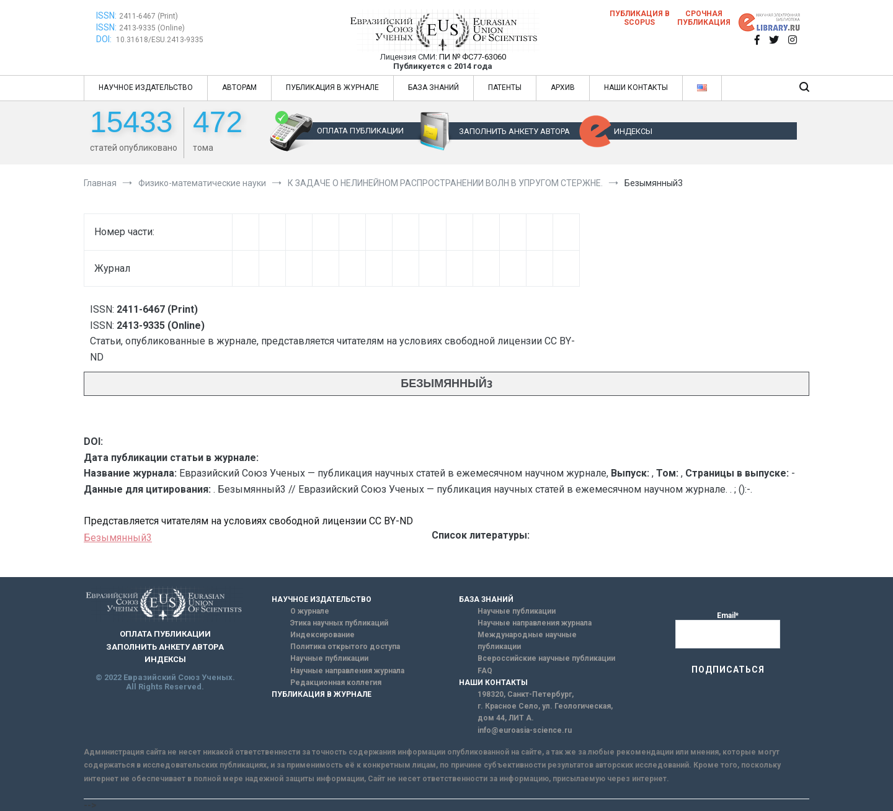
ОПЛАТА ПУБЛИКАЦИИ (360, 130)
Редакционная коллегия (335, 682)
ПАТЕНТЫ (505, 87)
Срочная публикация (704, 18)
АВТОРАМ (239, 87)
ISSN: (106, 15)
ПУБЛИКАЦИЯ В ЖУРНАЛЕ (332, 87)
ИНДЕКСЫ (633, 131)
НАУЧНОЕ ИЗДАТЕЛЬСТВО (146, 87)
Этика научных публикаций (339, 623)
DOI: (104, 39)
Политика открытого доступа (345, 646)
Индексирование (322, 634)
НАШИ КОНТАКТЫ (636, 87)
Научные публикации (329, 658)
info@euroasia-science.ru (525, 730)
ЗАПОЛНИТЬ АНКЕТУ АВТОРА (514, 131)
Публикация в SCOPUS (640, 18)
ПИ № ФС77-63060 (472, 56)
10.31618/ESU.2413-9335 (159, 39)
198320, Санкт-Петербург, (526, 694)
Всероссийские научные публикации (546, 658)
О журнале (309, 611)
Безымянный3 (118, 538)
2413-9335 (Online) (152, 28)
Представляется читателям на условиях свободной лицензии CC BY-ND (248, 521)
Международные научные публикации (527, 640)
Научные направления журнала (347, 670)
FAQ (485, 670)
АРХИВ (563, 87)
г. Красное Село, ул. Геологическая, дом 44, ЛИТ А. (545, 712)
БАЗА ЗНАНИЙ (433, 87)
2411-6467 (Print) (148, 16)
